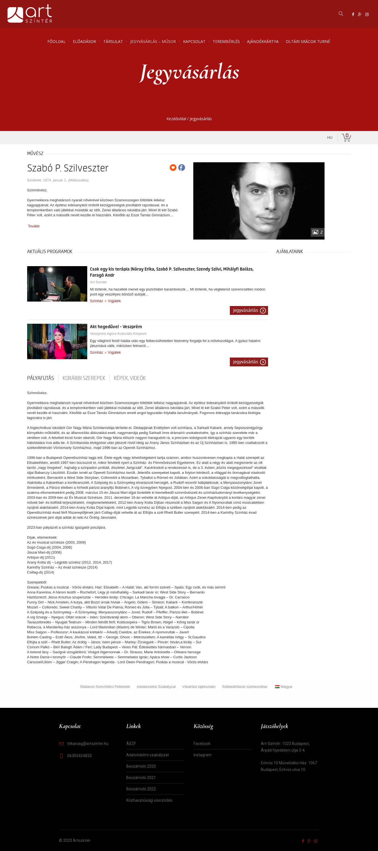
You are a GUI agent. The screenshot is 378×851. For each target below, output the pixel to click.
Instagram (203, 755)
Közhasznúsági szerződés (149, 800)
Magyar (283, 687)
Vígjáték (114, 301)
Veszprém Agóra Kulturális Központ (118, 333)
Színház (96, 301)
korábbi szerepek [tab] (84, 378)
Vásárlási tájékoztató (198, 687)
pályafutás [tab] (40, 378)
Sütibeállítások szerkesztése (245, 687)
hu (330, 137)
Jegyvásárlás (245, 310)
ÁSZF (131, 743)
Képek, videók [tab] (130, 378)
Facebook (202, 743)
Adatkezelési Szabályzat (156, 687)
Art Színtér (98, 282)
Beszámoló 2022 (141, 789)
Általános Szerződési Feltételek (105, 687)
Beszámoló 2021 (141, 777)
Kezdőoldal (176, 118)
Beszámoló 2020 (141, 766)
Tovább (34, 226)
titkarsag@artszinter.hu (88, 743)
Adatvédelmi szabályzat (147, 755)
